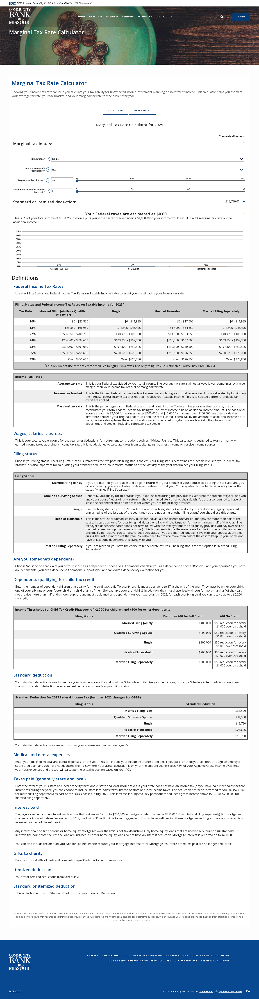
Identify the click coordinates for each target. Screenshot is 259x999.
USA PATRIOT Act (186, 960)
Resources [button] (144, 16)
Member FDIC (206, 991)
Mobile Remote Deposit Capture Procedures (139, 960)
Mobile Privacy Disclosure (211, 955)
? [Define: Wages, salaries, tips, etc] (48, 180)
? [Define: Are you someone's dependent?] (48, 170)
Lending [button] (128, 16)
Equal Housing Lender (230, 991)
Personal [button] (96, 16)
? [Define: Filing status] (48, 159)
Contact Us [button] (164, 16)
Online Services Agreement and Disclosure (157, 955)
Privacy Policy (112, 955)
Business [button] (112, 16)
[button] (129, 143)
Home (82, 16)
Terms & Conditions (215, 960)
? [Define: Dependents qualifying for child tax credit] (48, 191)
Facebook (15, 991)
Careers (92, 955)
